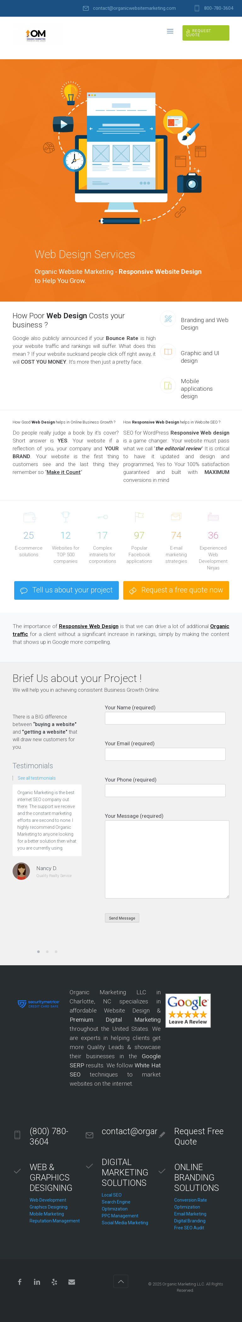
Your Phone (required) (167, 786)
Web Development (48, 1200)
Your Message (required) (167, 855)
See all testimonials (37, 778)
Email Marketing (190, 1213)
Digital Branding (189, 1220)
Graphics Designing (48, 1206)
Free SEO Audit (189, 1227)
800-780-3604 (218, 8)
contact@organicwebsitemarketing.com (134, 8)
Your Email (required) (167, 750)
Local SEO (112, 1195)
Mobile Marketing (47, 1213)
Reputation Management (55, 1220)
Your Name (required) (167, 714)
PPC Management (120, 1215)
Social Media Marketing (125, 1222)
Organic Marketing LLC (183, 1284)
